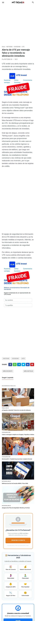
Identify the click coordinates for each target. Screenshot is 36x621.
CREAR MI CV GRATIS (18, 540)
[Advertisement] (18, 24)
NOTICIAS (6, 358)
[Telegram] (19, 364)
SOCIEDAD (16, 358)
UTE (24, 358)
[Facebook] (10, 364)
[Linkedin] (28, 364)
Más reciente (7, 371)
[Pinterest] (32, 364)
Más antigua (28, 371)
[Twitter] (15, 364)
